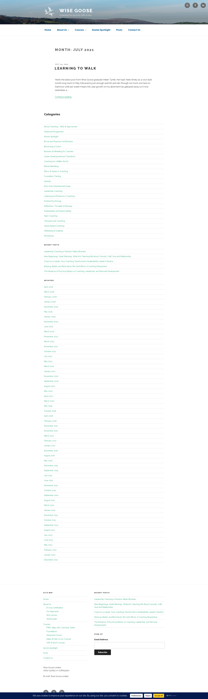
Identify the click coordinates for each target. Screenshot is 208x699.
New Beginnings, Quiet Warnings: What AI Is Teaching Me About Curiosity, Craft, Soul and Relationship (87, 256)
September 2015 (51, 470)
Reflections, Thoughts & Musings (58, 206)
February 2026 (50, 297)
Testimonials (51, 619)
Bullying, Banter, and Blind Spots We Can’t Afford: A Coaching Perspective (75, 266)
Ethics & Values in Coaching (56, 171)
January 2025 (49, 317)
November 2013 (51, 515)
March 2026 (49, 292)
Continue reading (63, 97)
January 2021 (49, 371)
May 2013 (48, 545)
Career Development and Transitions (59, 156)
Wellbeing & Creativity (53, 231)
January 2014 (49, 510)
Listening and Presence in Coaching (59, 196)
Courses (81, 30)
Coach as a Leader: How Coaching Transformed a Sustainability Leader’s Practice (78, 261)
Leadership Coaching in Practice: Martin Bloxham (65, 251)
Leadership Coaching (53, 191)
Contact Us (134, 30)
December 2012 (51, 560)
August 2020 (49, 386)
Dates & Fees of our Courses (58, 639)
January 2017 (49, 446)
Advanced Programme (53, 132)
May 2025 (48, 312)
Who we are (51, 615)
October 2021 (50, 351)
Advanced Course (54, 635)
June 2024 (48, 327)
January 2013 (49, 555)
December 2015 (51, 465)
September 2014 (51, 495)
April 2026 (48, 287)
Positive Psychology (52, 201)
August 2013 (49, 530)
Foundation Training (52, 176)
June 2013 (48, 540)
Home (48, 30)
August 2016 (49, 456)
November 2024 (51, 322)
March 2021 (49, 366)
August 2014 (49, 500)
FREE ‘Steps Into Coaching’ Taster (60, 628)
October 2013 (50, 520)
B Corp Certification (54, 608)
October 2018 (50, 411)
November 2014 (51, 485)
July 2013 (48, 535)
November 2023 (51, 336)
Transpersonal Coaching (54, 221)
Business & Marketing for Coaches (58, 151)
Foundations (51, 631)
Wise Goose (76, 10)
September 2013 (51, 525)
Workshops (49, 236)
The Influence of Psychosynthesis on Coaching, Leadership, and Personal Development (81, 271)
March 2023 (49, 341)
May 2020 (48, 391)
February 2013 (50, 550)
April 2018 (48, 416)
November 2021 (51, 346)
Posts (119, 30)
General (47, 181)
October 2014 (50, 490)
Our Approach (52, 611)
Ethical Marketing (51, 166)
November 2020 (51, 376)
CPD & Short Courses (55, 643)
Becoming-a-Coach (52, 146)
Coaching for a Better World (56, 161)
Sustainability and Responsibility (57, 211)
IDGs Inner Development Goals (57, 186)
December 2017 (51, 426)
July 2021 (48, 356)
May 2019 (48, 406)
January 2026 (50, 302)
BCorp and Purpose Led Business (58, 141)
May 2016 (48, 461)
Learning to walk (75, 68)
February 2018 (50, 421)
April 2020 (48, 396)
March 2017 (49, 436)
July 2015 (48, 475)
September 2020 (51, 381)
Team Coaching (50, 216)
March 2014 (49, 505)
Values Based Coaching (54, 226)
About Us (63, 30)
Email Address (101, 639)
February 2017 (50, 441)
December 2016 (51, 451)
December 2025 (51, 307)
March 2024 (49, 331)
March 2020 (49, 401)
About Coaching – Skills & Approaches (60, 127)
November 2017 (51, 431)
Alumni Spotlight (101, 30)
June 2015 (48, 480)
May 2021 (48, 361)
